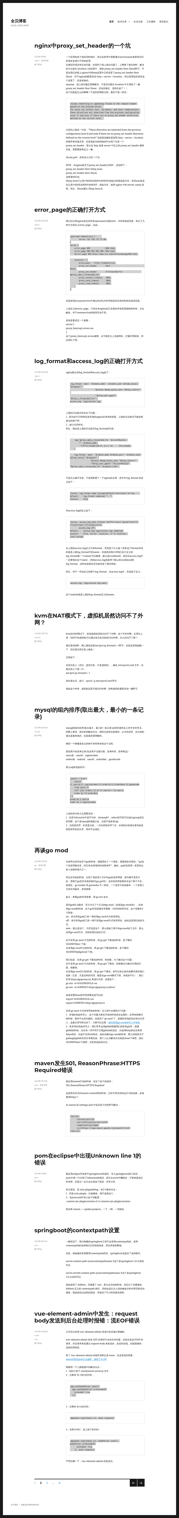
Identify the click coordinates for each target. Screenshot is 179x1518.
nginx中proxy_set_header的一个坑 (82, 45)
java (36, 1085)
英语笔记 (163, 21)
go (35, 865)
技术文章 (122, 21)
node (36, 1335)
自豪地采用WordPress (30, 1505)
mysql (37, 731)
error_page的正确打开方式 (69, 209)
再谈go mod (51, 850)
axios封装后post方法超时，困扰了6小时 (86, 1359)
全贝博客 (18, 21)
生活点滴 (138, 21)
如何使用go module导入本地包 (124, 1022)
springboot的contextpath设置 (76, 1230)
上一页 (132, 1486)
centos (37, 637)
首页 (111, 21)
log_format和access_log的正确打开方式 (88, 361)
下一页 (140, 1486)
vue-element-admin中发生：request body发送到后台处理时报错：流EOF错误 (87, 1317)
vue (36, 1339)
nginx (37, 60)
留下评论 (38, 64)
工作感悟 (150, 21)
